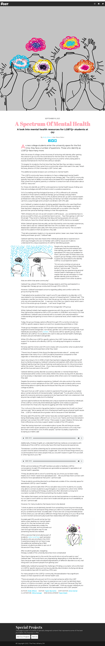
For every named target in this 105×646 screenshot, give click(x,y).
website (45, 332)
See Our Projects (23, 637)
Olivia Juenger (37, 593)
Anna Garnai (73, 591)
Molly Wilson (47, 137)
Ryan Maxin (63, 593)
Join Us (34, 637)
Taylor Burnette (50, 591)
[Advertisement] (52, 610)
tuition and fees (33, 537)
